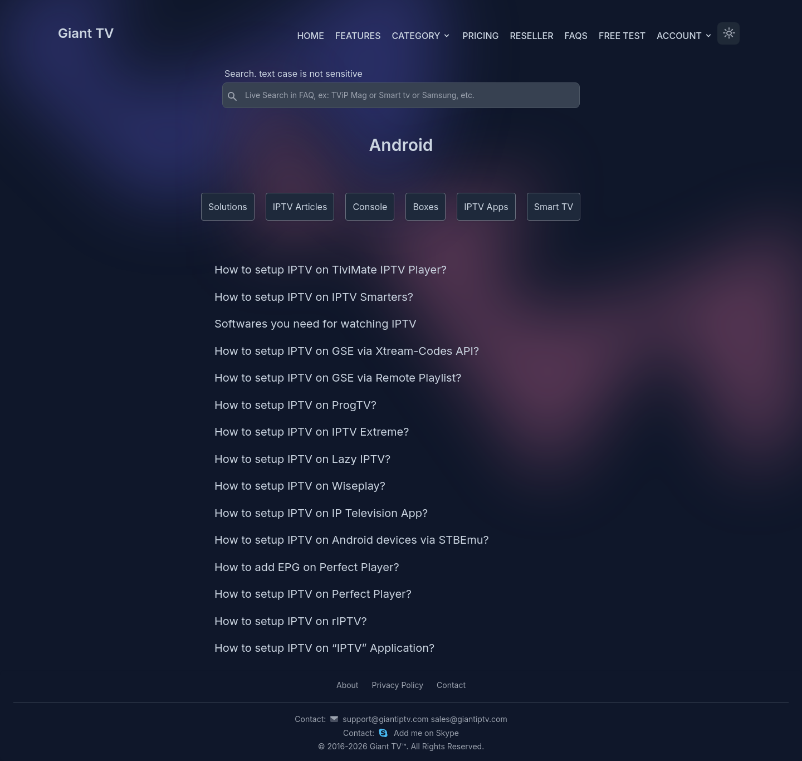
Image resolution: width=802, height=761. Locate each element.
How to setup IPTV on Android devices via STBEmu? (351, 540)
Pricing (480, 35)
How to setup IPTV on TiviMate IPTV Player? (330, 269)
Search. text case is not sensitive (293, 73)
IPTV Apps (486, 206)
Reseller (531, 35)
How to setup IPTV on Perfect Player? (313, 594)
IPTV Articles (300, 206)
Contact (451, 685)
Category (422, 35)
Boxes (425, 206)
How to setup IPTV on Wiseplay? (299, 485)
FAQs (576, 35)
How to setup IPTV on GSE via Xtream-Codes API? (346, 351)
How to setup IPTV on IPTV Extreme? (311, 431)
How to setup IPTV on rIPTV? (290, 621)
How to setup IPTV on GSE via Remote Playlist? (337, 377)
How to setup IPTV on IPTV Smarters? (313, 297)
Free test (622, 35)
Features (358, 35)
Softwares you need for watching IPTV (315, 323)
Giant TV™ (388, 746)
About (347, 685)
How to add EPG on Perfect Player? (306, 567)
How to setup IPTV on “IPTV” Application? (324, 648)
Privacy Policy (397, 685)
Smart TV (554, 206)
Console (370, 206)
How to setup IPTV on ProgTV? (295, 405)
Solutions (227, 206)
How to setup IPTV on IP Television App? (321, 513)
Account (685, 35)
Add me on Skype (426, 733)
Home (310, 35)
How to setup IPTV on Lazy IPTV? (302, 459)
